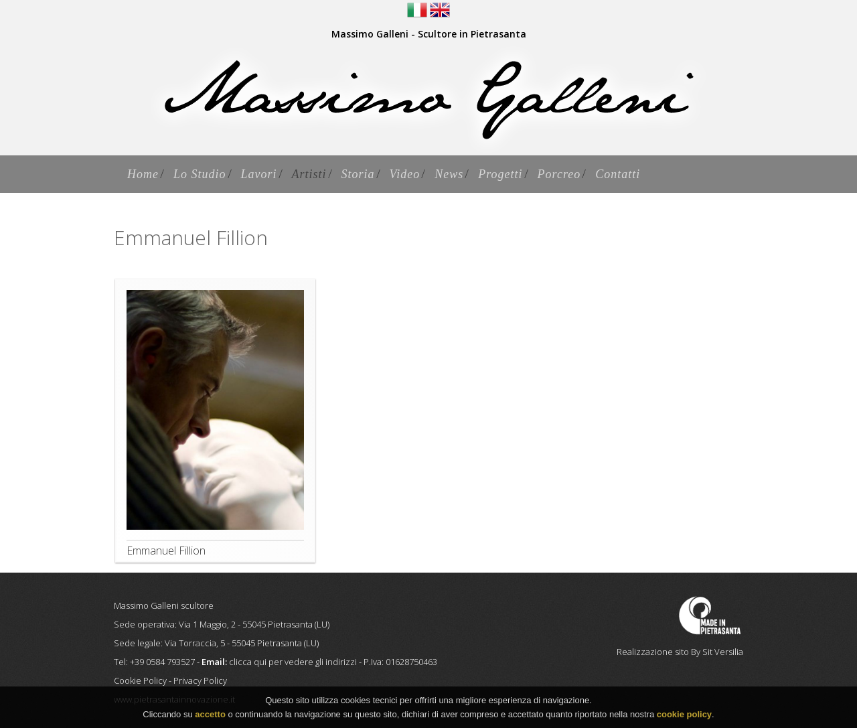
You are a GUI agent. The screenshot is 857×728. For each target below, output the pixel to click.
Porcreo (559, 174)
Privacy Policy (200, 680)
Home (143, 174)
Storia (358, 174)
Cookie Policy (140, 680)
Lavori (259, 174)
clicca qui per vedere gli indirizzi (293, 662)
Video (405, 174)
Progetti (500, 174)
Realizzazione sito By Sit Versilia (680, 652)
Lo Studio (199, 174)
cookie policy (684, 716)
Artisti (309, 174)
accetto (210, 716)
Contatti (617, 174)
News (449, 174)
